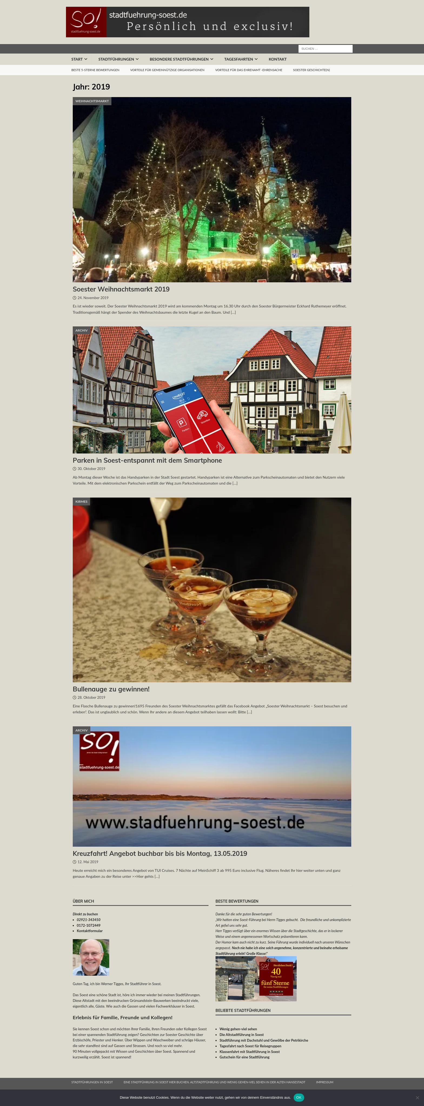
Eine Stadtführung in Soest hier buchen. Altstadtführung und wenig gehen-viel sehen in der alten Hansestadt (214, 1082)
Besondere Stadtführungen (179, 59)
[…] (233, 312)
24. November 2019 (93, 298)
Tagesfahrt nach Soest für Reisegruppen (250, 1046)
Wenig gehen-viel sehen (238, 1029)
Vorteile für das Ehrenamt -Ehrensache (248, 70)
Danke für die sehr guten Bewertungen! (244, 914)
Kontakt (278, 59)
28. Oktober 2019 (91, 697)
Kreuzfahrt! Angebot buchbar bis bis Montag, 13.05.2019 (160, 853)
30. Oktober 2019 (91, 468)
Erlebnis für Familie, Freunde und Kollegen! (123, 1017)
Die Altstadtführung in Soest (242, 1034)
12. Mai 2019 (88, 862)
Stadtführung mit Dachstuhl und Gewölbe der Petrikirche (264, 1040)
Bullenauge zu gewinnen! (111, 689)
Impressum (324, 1082)
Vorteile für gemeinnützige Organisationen (167, 70)
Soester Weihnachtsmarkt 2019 (121, 289)
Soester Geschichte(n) (311, 70)
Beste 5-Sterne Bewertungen (95, 70)
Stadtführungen (116, 59)
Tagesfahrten (238, 59)
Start (77, 59)
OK (299, 1097)
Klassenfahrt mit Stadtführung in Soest (250, 1051)
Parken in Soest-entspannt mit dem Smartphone (147, 460)
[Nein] (417, 1097)
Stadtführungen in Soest (92, 1082)
